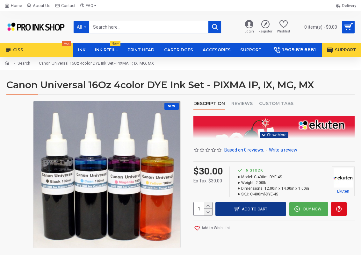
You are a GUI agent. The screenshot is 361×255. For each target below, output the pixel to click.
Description (209, 103)
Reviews (242, 103)
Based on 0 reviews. (244, 149)
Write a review (283, 149)
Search (24, 63)
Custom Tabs (276, 103)
